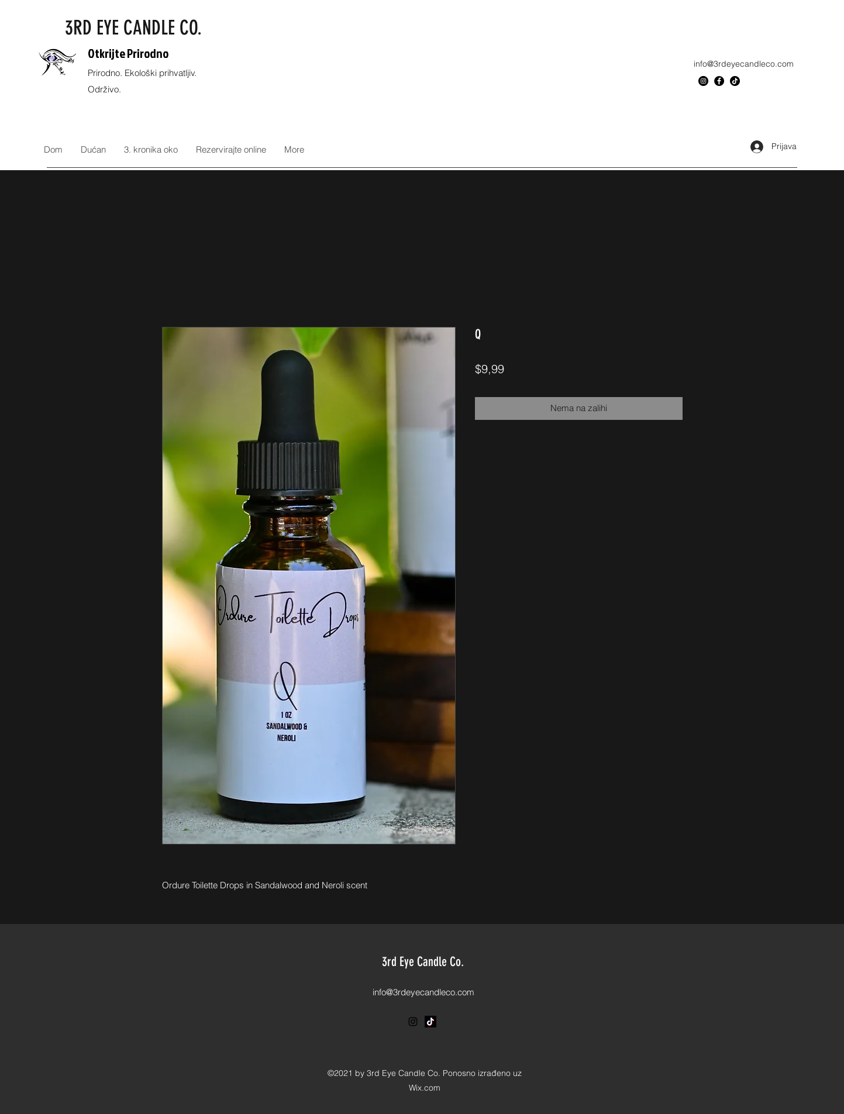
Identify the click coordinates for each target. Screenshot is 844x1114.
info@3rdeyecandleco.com (744, 63)
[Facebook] (719, 81)
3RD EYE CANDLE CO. (133, 28)
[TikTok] (735, 81)
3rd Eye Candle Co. (423, 962)
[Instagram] (703, 81)
